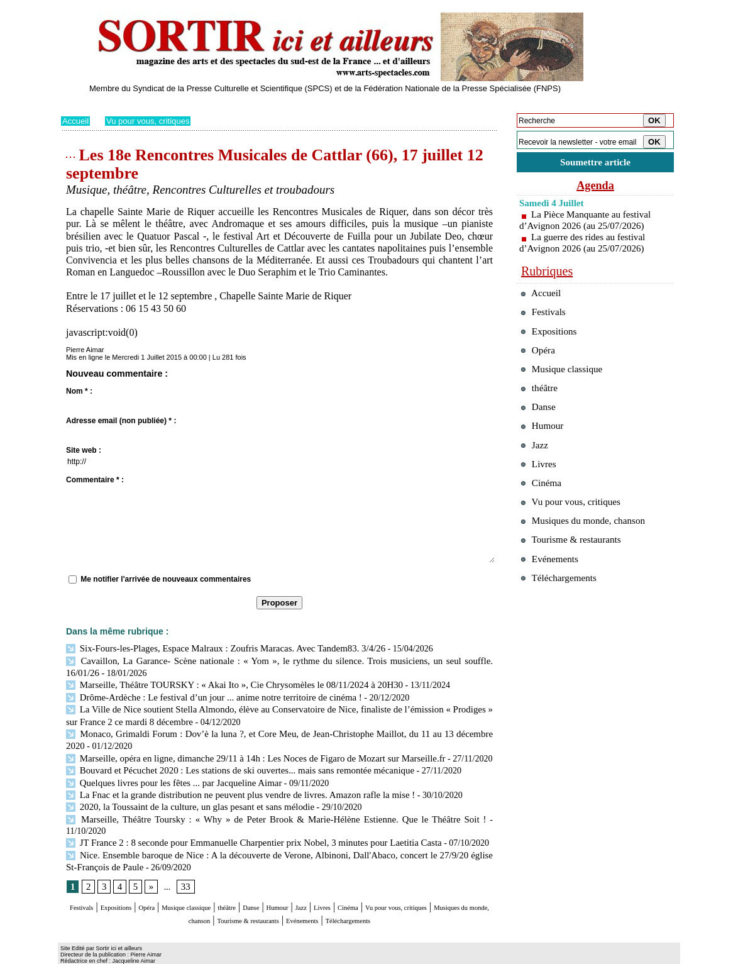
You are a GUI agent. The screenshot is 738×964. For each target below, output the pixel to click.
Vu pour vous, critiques (152, 121)
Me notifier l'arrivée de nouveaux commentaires (165, 579)
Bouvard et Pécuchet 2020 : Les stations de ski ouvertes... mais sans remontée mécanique (230, 763)
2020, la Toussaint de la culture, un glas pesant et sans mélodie (183, 797)
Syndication (132, 954)
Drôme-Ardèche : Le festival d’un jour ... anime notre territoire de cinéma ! (205, 694)
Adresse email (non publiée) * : (121, 420)
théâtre (292, 884)
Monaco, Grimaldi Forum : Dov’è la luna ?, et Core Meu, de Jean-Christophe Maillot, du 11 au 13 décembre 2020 (276, 728)
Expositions (134, 884)
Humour (361, 884)
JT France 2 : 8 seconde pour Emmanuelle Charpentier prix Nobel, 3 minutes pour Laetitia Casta (242, 820)
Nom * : (79, 391)
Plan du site (78, 954)
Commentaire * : (95, 479)
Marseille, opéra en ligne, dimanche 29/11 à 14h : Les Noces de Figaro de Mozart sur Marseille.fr (244, 751)
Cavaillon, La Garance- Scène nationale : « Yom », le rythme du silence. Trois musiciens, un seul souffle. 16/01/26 (276, 660)
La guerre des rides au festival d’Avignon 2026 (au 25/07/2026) (585, 245)
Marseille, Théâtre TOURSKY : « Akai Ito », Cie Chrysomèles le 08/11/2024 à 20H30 (224, 682)
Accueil (76, 121)
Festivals (85, 884)
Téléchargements (279, 908)
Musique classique (233, 884)
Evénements (434, 896)
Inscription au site (182, 954)
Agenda (595, 187)
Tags (222, 954)
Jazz (393, 884)
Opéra (177, 884)
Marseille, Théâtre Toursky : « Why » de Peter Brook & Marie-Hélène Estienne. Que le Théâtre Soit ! (252, 809)
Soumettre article (595, 163)
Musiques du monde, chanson (242, 896)
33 (183, 863)
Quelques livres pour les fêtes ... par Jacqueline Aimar (168, 774)
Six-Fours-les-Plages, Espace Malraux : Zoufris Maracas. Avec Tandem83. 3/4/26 (216, 648)
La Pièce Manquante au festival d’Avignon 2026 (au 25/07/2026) (588, 222)
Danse (324, 884)
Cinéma (457, 884)
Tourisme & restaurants (356, 896)
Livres (422, 884)
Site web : (83, 450)
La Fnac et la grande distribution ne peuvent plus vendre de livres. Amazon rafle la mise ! (230, 785)
